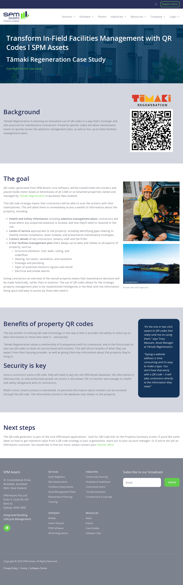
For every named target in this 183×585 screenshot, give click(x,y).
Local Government (95, 486)
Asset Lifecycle (56, 523)
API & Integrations (58, 533)
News (89, 518)
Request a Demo (170, 4)
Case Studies (92, 528)
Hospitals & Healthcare (98, 481)
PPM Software (56, 528)
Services (67, 16)
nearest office (105, 444)
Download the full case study (24, 68)
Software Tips (93, 533)
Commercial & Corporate (99, 496)
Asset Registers (56, 476)
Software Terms (38, 568)
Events (89, 523)
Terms (23, 568)
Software (84, 16)
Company (156, 16)
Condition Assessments (60, 486)
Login (173, 16)
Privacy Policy (10, 568)
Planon (102, 16)
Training (53, 501)
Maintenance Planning (60, 496)
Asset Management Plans (62, 491)
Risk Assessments (57, 481)
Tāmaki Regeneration (32, 196)
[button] (156, 4)
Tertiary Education (96, 491)
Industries (117, 16)
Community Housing (97, 476)
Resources (137, 16)
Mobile (52, 518)
